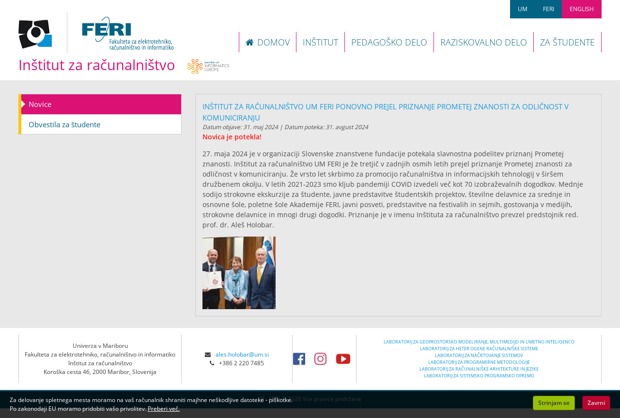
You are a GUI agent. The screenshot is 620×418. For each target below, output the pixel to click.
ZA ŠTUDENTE (567, 42)
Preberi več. (164, 408)
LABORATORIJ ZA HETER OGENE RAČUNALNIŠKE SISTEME (479, 348)
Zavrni (596, 403)
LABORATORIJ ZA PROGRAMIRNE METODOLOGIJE (479, 362)
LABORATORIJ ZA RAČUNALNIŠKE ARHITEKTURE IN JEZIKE (479, 369)
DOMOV (268, 42)
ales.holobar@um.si (242, 354)
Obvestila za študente (64, 124)
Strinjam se (554, 403)
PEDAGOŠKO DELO (389, 42)
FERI (548, 9)
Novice (40, 104)
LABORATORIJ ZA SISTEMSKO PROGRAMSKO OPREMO (479, 376)
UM (522, 9)
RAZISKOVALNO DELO (483, 42)
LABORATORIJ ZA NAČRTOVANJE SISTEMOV (479, 355)
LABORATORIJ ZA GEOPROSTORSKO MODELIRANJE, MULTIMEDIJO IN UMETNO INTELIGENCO (479, 342)
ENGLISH (582, 9)
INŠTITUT (320, 42)
